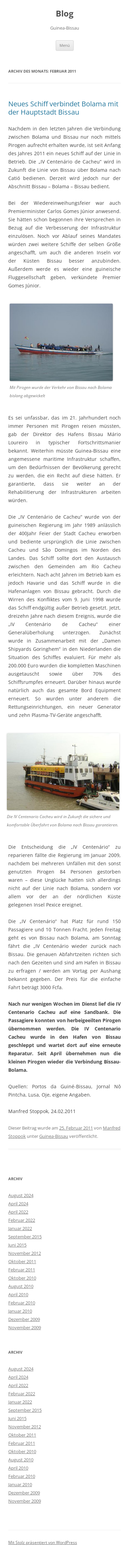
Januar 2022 (20, 1228)
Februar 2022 (21, 1220)
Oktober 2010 (22, 1278)
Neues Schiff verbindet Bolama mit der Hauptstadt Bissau (63, 108)
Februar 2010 (21, 1303)
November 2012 (24, 1253)
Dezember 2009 (24, 1319)
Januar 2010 (20, 1311)
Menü (65, 45)
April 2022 (18, 1212)
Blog (65, 13)
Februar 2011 (21, 1270)
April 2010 (18, 1294)
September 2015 (25, 1237)
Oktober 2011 (22, 1261)
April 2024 (18, 1203)
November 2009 (24, 1327)
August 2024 (20, 1195)
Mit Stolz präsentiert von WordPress (42, 1542)
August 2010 (20, 1286)
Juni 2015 (17, 1245)
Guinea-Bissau (53, 1136)
